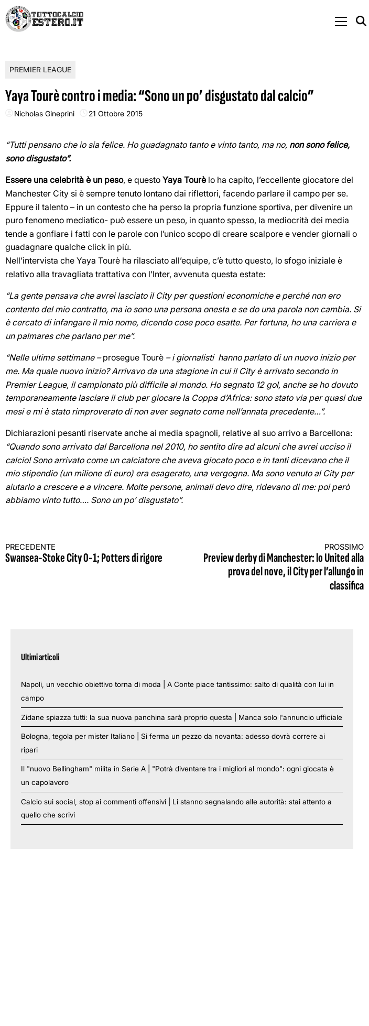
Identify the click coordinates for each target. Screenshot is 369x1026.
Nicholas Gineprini (44, 113)
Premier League (40, 69)
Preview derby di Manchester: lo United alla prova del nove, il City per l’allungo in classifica (283, 568)
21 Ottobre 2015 (116, 113)
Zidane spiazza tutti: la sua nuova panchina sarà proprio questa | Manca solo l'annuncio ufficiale (181, 717)
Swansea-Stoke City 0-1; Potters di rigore (86, 554)
